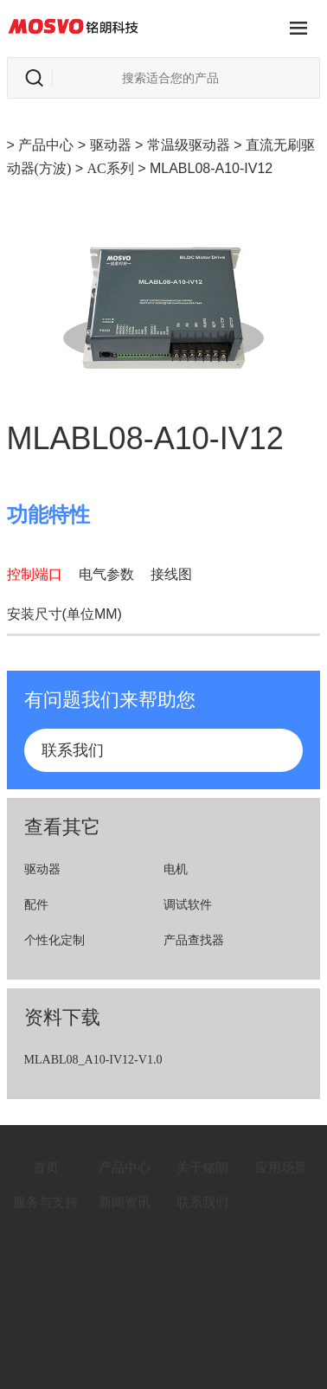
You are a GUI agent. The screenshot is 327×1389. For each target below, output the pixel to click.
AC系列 (110, 168)
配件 (36, 904)
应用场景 (281, 1157)
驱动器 (110, 145)
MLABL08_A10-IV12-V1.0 (93, 1059)
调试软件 (188, 904)
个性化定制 (54, 940)
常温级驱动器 (188, 145)
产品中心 (46, 145)
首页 (46, 1157)
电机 (176, 869)
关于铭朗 (202, 1157)
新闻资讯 (125, 1192)
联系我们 (73, 750)
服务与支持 (45, 1192)
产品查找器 (194, 940)
